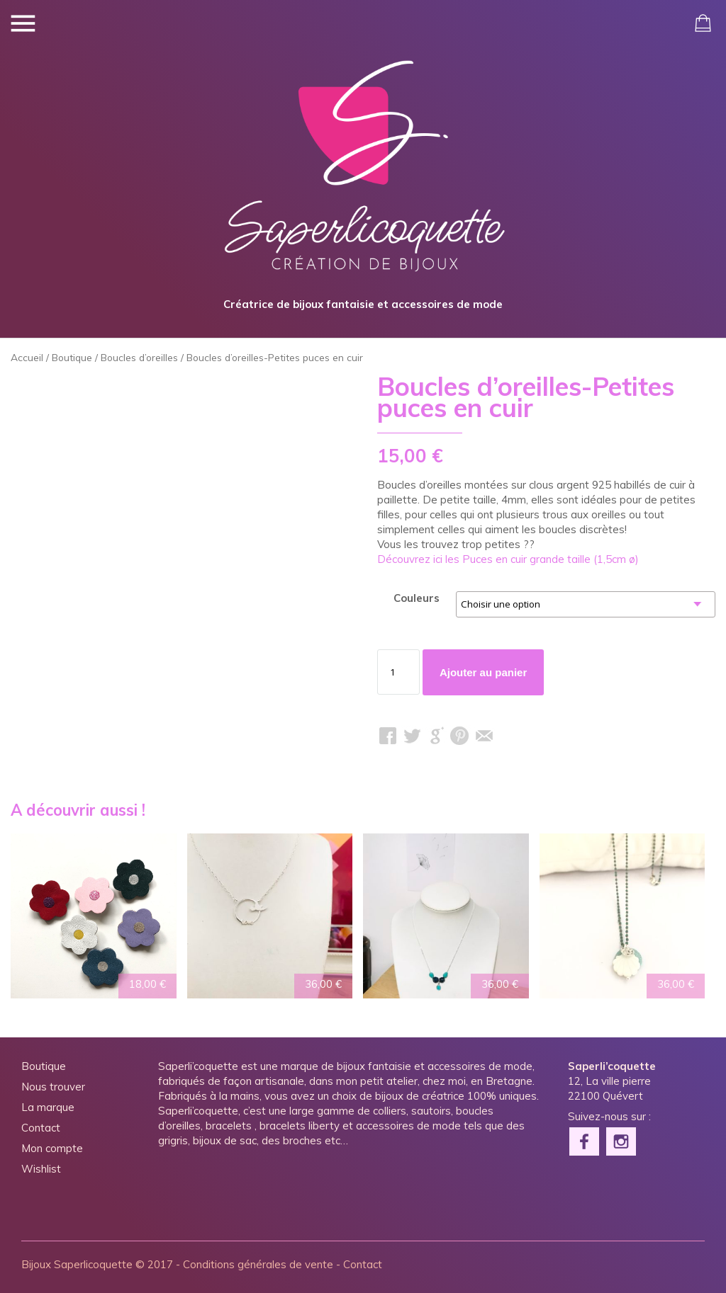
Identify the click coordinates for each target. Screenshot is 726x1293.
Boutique (72, 357)
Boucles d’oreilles (139, 357)
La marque (47, 1107)
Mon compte (52, 1148)
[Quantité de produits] (398, 672)
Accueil (27, 357)
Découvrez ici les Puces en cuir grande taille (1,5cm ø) (508, 559)
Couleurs (416, 598)
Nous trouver (53, 1086)
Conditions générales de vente (258, 1264)
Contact (40, 1127)
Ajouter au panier (483, 672)
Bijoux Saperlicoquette (77, 1264)
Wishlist (41, 1168)
